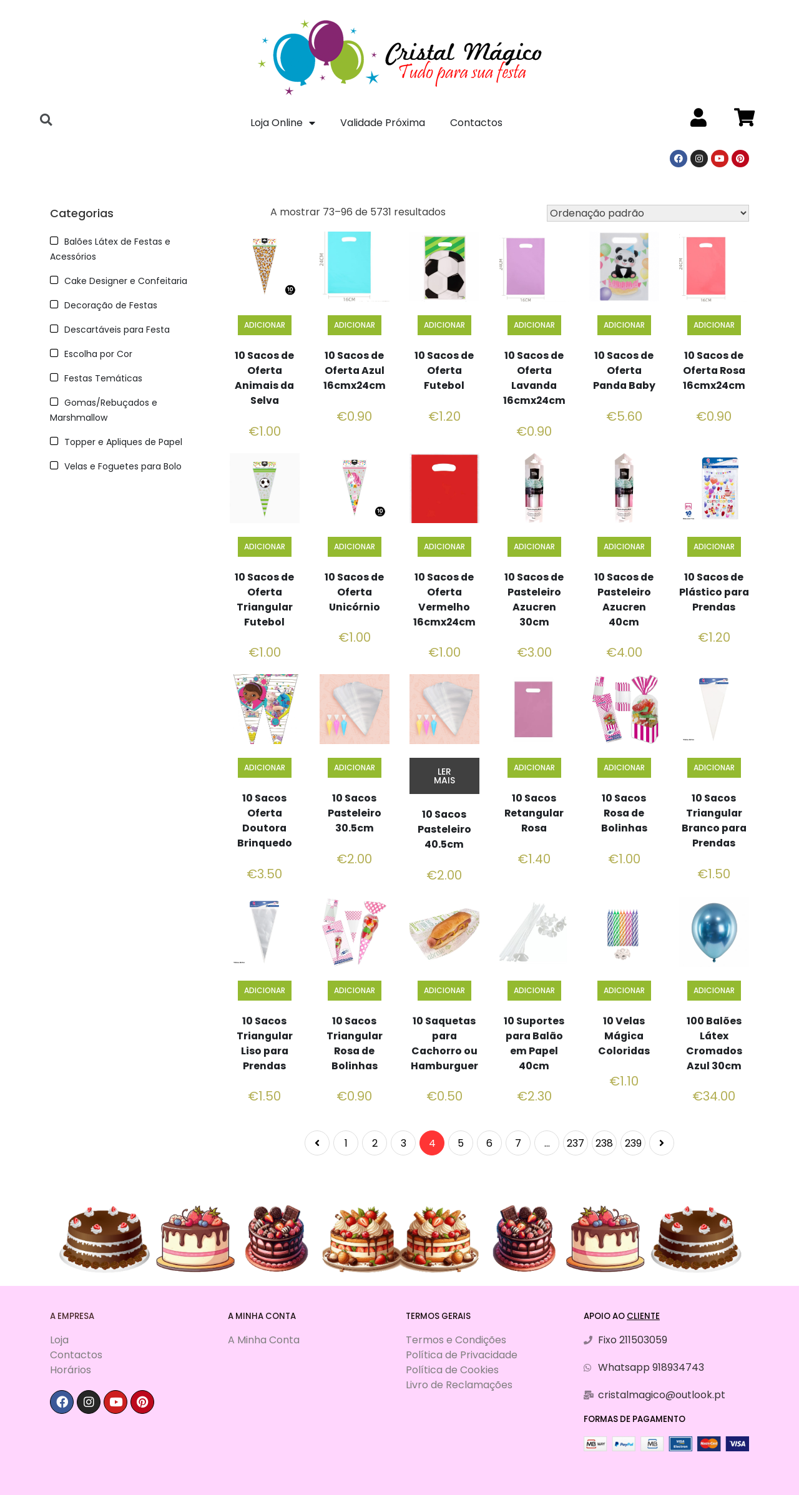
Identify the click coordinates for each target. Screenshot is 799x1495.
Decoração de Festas (110, 305)
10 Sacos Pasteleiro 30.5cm (354, 813)
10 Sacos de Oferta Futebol (444, 370)
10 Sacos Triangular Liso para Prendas (264, 1043)
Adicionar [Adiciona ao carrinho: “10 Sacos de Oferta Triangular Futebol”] (264, 546)
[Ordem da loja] (648, 213)
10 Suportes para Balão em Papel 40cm (534, 1043)
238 (604, 1143)
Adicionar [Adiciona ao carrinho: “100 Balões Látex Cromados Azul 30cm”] (714, 990)
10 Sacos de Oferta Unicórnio (354, 592)
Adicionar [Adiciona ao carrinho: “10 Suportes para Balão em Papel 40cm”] (534, 990)
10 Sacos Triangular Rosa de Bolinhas (354, 1043)
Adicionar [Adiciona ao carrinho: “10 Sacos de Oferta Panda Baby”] (624, 325)
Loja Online (282, 123)
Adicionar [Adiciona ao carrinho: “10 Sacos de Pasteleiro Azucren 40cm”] (624, 546)
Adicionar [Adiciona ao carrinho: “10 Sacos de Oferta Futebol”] (444, 325)
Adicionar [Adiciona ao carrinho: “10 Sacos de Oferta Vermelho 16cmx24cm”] (444, 546)
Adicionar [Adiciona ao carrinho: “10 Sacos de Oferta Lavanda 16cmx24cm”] (534, 325)
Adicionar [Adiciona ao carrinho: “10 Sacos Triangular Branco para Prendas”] (714, 767)
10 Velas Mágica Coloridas (623, 1036)
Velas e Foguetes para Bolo (123, 466)
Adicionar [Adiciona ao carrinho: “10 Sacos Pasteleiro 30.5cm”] (354, 767)
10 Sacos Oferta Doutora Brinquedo (265, 820)
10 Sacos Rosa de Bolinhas (623, 813)
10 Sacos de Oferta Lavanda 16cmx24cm (534, 378)
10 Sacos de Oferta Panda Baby (624, 370)
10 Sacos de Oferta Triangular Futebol (264, 599)
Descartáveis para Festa (117, 329)
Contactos (476, 122)
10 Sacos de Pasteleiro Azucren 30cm (534, 599)
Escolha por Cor (98, 354)
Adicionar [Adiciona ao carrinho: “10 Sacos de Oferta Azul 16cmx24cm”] (354, 325)
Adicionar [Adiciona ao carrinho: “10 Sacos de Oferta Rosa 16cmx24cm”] (714, 325)
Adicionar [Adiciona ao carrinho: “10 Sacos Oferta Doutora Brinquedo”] (264, 767)
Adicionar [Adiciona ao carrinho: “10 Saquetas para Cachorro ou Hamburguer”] (444, 990)
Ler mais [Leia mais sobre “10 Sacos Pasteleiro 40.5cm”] (444, 776)
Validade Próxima (382, 122)
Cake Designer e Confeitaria (125, 281)
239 (633, 1143)
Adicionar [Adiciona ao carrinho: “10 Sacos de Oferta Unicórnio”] (354, 546)
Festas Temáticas (103, 378)
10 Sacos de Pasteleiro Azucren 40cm (624, 599)
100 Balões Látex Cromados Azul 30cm (714, 1043)
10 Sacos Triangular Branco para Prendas (713, 820)
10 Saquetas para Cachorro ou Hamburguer (444, 1043)
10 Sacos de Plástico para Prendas (714, 599)
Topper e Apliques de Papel (123, 442)
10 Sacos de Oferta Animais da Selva (264, 378)
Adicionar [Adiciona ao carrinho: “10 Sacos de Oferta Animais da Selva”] (264, 325)
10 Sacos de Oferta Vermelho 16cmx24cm (444, 599)
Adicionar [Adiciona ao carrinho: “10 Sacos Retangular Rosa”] (534, 767)
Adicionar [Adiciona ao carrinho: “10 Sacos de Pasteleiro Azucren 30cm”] (534, 546)
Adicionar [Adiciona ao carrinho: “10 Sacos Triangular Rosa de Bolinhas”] (354, 990)
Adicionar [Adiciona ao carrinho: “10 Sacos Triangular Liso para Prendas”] (264, 990)
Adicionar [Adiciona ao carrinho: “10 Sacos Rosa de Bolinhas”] (624, 767)
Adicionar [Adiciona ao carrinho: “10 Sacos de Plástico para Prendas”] (714, 546)
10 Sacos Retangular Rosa (534, 813)
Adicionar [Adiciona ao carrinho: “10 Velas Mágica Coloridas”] (624, 990)
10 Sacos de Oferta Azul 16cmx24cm (354, 370)
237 (575, 1143)
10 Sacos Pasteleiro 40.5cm (444, 829)
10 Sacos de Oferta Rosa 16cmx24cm (714, 370)
